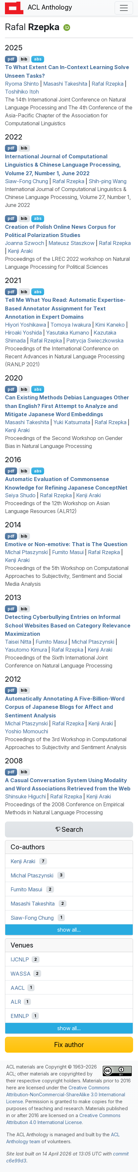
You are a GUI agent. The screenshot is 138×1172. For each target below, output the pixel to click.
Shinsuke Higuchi (25, 796)
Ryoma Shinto (22, 83)
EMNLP (20, 1016)
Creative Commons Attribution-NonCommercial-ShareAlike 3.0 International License (65, 1094)
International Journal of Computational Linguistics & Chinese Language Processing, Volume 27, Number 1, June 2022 (68, 197)
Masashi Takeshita (65, 83)
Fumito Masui (68, 552)
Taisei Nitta (18, 641)
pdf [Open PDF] (11, 59)
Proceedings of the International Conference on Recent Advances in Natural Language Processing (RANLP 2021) (64, 356)
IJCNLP (20, 959)
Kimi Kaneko (110, 324)
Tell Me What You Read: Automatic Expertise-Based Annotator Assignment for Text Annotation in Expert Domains (65, 308)
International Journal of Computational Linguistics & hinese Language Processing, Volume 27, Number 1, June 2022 (63, 164)
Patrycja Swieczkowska (95, 340)
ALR (16, 1001)
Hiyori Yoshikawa (25, 324)
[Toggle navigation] (124, 8)
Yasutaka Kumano (67, 332)
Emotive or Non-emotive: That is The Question (66, 544)
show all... (69, 929)
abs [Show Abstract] (37, 59)
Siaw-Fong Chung (26, 181)
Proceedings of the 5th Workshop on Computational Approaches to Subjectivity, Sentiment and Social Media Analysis (66, 576)
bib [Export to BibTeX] (24, 59)
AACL (18, 987)
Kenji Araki (20, 251)
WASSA (21, 973)
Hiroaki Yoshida (23, 332)
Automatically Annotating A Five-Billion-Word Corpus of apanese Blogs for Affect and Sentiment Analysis (64, 706)
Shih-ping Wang (107, 181)
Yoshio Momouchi (26, 731)
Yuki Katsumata (71, 422)
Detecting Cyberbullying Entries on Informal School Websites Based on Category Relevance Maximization (67, 625)
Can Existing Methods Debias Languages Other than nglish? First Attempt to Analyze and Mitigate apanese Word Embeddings (67, 406)
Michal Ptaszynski (26, 552)
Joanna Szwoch (24, 243)
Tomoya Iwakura (70, 324)
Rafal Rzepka (108, 83)
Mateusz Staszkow (71, 243)
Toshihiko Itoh (22, 91)
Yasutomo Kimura (26, 649)
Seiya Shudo (20, 495)
